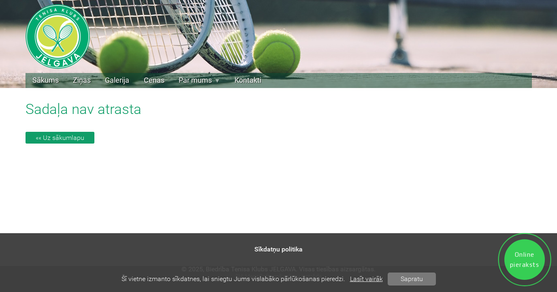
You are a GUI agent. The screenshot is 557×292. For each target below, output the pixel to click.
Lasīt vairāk (366, 279)
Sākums (45, 80)
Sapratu (412, 279)
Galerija (117, 80)
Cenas (154, 80)
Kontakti (248, 80)
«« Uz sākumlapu (60, 138)
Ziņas (82, 80)
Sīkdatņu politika (278, 249)
